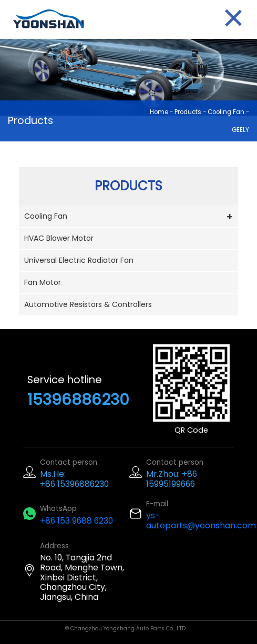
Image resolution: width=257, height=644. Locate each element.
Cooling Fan (226, 112)
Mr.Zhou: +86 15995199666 (171, 478)
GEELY (240, 130)
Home (159, 112)
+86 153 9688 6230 (76, 520)
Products (187, 112)
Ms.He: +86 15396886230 (74, 478)
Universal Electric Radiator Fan (78, 260)
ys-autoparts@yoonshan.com (201, 520)
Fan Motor (42, 282)
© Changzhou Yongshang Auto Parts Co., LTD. (126, 628)
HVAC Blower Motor (59, 238)
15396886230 (78, 399)
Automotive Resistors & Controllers (88, 304)
